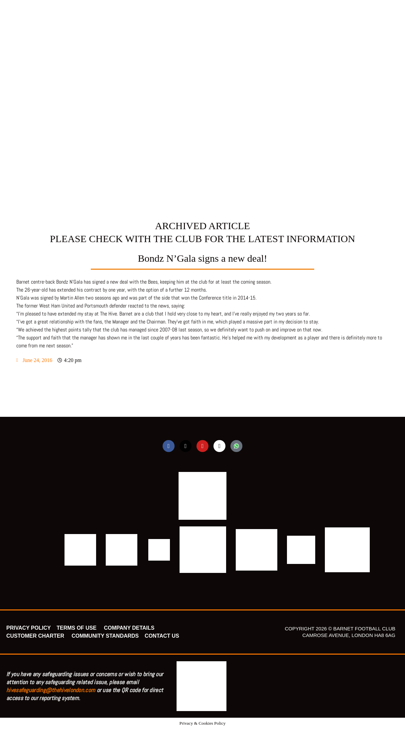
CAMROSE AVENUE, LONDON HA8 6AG (348, 635)
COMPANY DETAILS (129, 628)
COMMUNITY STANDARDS (105, 636)
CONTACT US (162, 636)
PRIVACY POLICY (28, 628)
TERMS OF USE (77, 628)
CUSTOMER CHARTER (35, 636)
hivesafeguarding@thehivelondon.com (50, 690)
